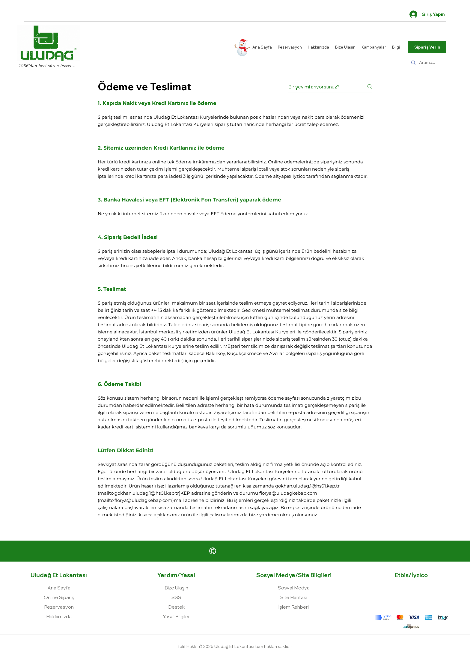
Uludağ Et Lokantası (59, 575)
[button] (176, 616)
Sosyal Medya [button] (275, 575)
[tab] (235, 314)
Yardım (167, 575)
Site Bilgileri (315, 575)
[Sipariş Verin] (427, 47)
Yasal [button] (187, 575)
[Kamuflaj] (427, 37)
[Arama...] (429, 62)
